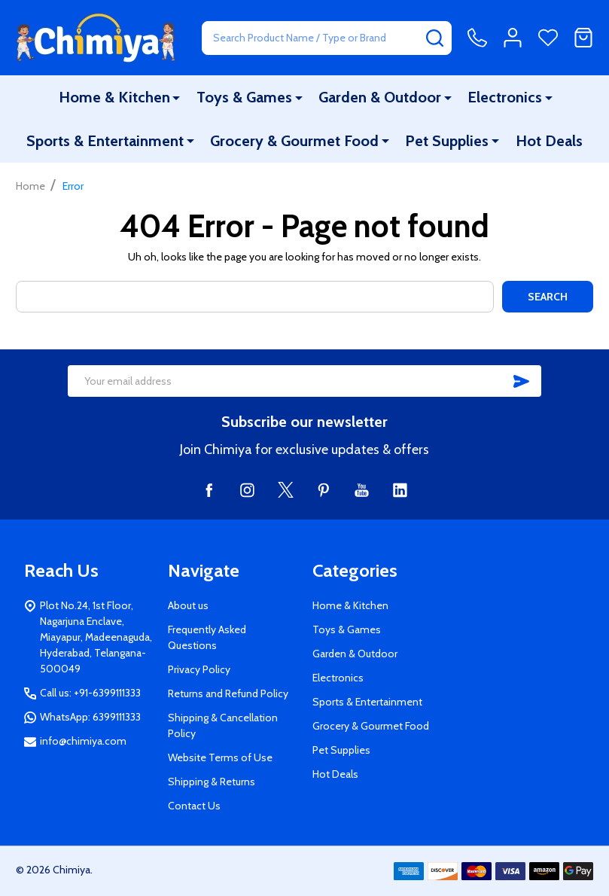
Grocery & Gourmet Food (295, 141)
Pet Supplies (447, 141)
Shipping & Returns (211, 781)
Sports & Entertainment (105, 141)
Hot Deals (548, 141)
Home (30, 186)
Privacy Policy (199, 669)
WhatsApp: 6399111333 (90, 717)
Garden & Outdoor (379, 97)
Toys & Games (245, 97)
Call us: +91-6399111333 (90, 692)
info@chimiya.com (83, 741)
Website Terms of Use (220, 757)
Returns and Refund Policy (228, 693)
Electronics (504, 97)
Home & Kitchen (115, 97)
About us (188, 605)
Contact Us (194, 805)
